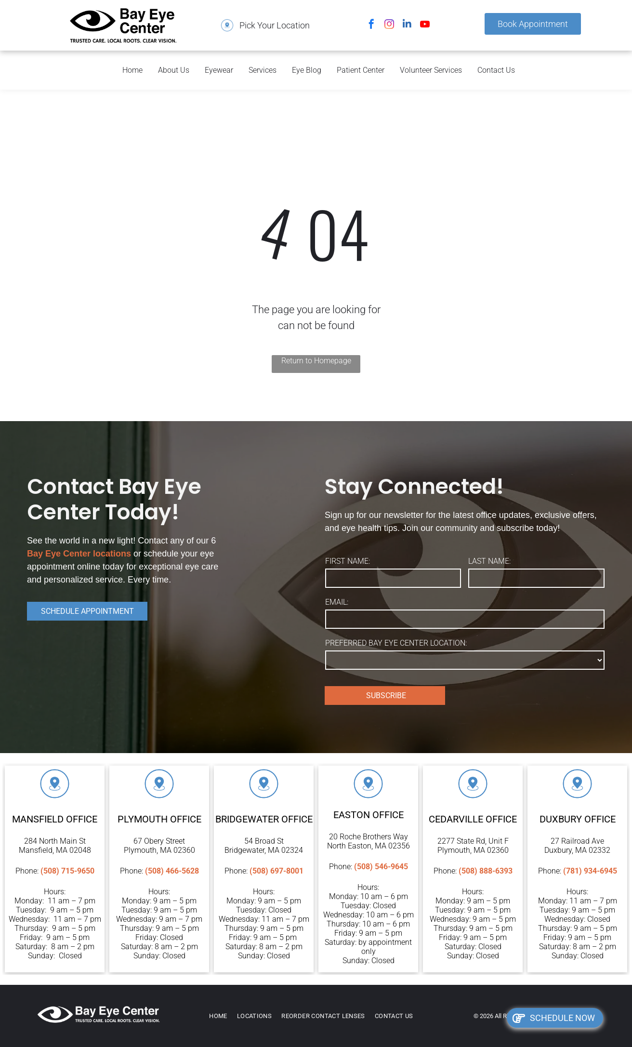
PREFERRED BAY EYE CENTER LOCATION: (396, 643)
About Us (173, 70)
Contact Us (496, 70)
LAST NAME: (489, 561)
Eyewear (219, 70)
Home (132, 70)
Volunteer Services (431, 70)
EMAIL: (336, 602)
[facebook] (371, 25)
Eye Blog (306, 70)
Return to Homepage (316, 360)
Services (262, 70)
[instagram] (389, 25)
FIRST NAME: (347, 561)
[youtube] (425, 25)
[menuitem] (223, 1016)
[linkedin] (407, 25)
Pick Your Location (274, 25)
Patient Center (360, 70)
